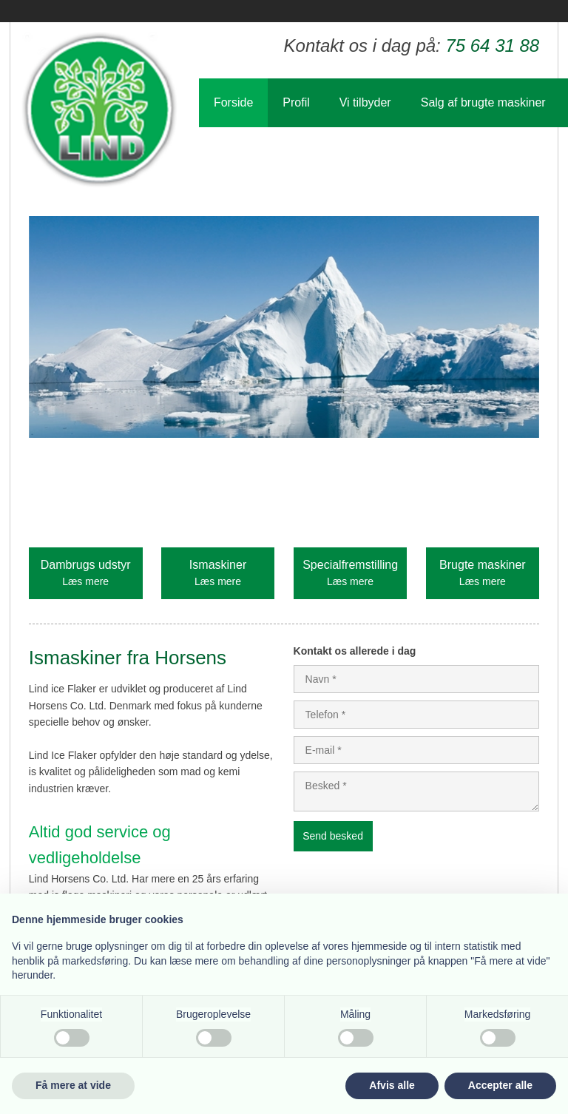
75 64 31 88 (492, 45)
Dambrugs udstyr (86, 564)
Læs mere (85, 581)
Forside (233, 102)
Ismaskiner (217, 564)
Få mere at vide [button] (73, 1085)
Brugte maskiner (482, 564)
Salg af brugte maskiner (483, 102)
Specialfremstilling (350, 564)
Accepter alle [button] (500, 1085)
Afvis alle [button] (391, 1085)
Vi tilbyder (365, 102)
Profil (296, 102)
